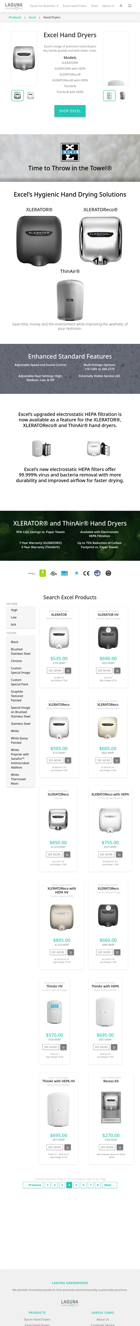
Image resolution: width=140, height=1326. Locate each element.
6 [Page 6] (83, 1185)
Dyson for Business (43, 6)
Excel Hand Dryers (75, 6)
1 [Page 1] (47, 1185)
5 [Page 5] (76, 1185)
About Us (108, 6)
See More (55, 670)
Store (94, 6)
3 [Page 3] (62, 1185)
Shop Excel (70, 110)
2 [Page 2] (55, 1185)
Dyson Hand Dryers (37, 1319)
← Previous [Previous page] (33, 1185)
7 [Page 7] (91, 1185)
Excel (32, 17)
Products (15, 17)
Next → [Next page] (109, 1185)
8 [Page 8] (98, 1185)
